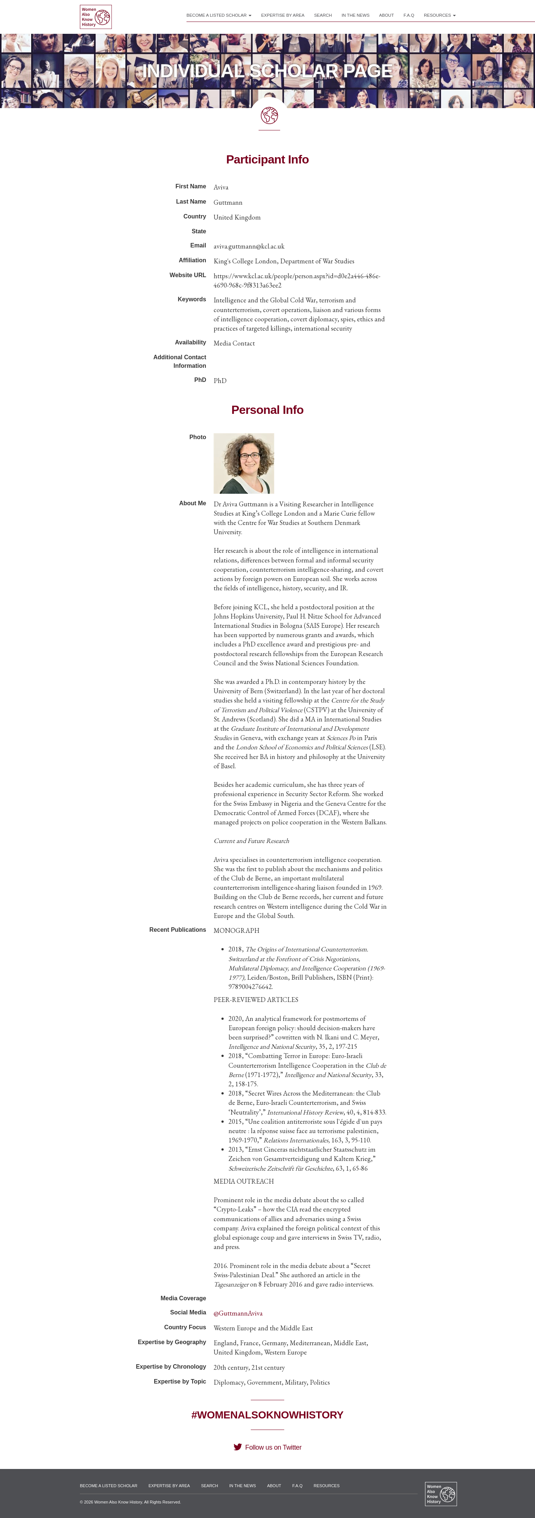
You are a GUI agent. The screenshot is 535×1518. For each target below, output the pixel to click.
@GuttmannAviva (238, 1313)
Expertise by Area (283, 15)
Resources (440, 15)
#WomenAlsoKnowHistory (267, 1415)
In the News (355, 15)
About (386, 15)
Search (323, 15)
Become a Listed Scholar (219, 15)
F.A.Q (408, 15)
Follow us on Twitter (267, 1447)
